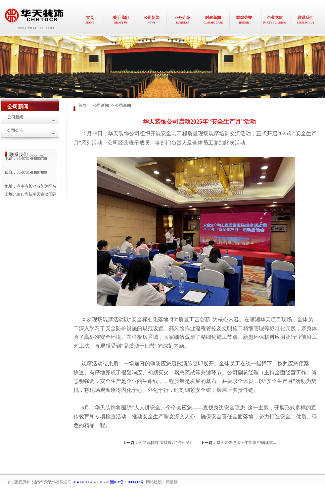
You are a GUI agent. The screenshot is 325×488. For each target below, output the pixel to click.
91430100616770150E (91, 482)
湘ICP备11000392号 (126, 482)
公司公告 (15, 130)
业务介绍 (182, 19)
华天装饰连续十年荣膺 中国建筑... (246, 442)
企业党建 (275, 19)
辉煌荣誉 (244, 19)
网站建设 (154, 482)
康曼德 (172, 482)
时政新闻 (213, 19)
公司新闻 (151, 19)
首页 (90, 19)
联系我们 (305, 19)
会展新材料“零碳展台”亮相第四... (167, 442)
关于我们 (121, 19)
